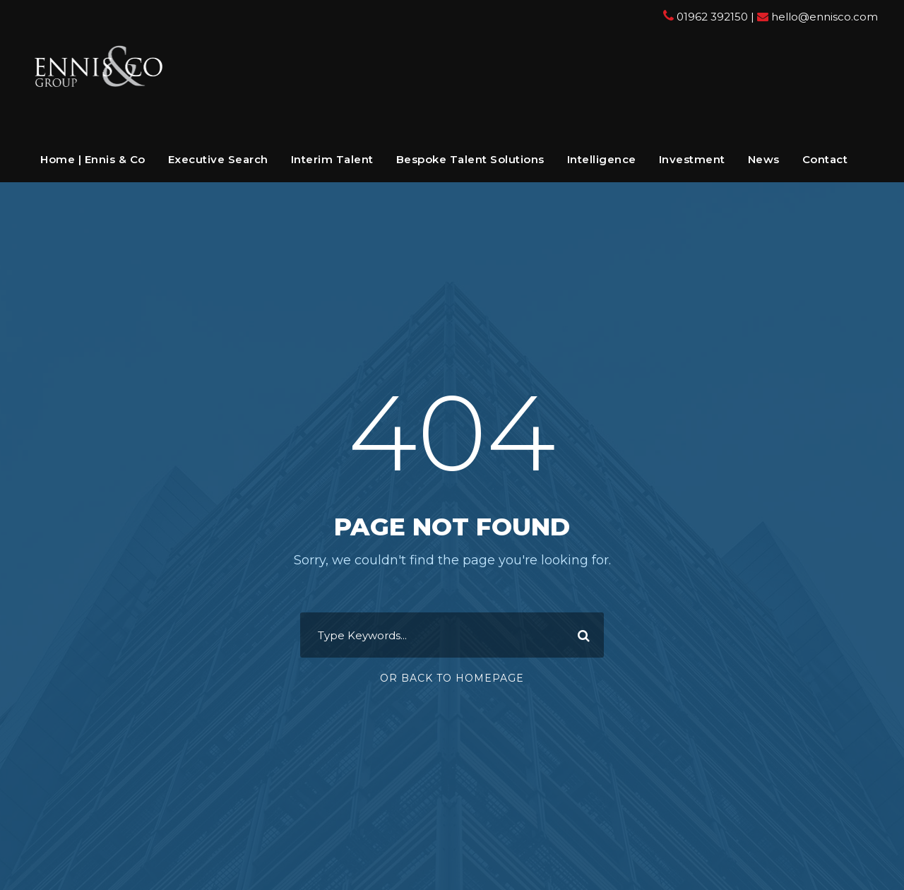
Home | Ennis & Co (92, 159)
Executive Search (218, 159)
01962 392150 (712, 16)
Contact (825, 159)
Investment (692, 159)
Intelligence (601, 159)
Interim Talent (332, 159)
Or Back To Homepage (452, 678)
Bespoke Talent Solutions (470, 159)
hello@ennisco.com (824, 16)
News (764, 159)
